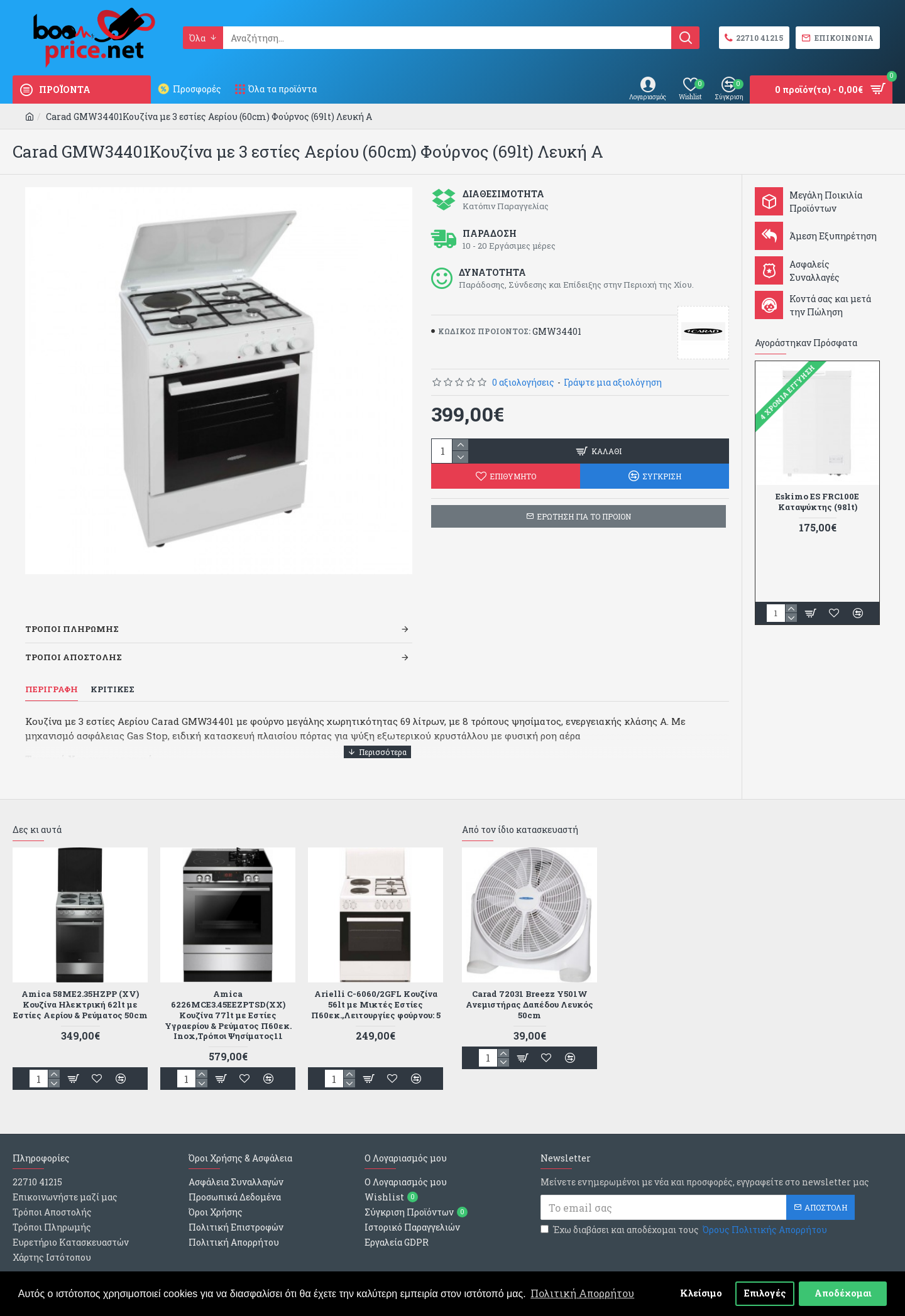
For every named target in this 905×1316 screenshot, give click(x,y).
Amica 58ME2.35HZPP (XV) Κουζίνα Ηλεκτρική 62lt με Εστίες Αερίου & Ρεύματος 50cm (80, 978)
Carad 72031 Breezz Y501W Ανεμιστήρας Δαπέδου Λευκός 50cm (529, 973)
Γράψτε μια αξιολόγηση (613, 382)
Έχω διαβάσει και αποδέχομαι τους (684, 1198)
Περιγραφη (51, 673)
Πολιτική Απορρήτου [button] (582, 1293)
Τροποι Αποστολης (73, 641)
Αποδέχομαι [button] (843, 1293)
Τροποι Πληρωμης (72, 613)
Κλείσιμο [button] (701, 1293)
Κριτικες (112, 673)
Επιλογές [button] (765, 1293)
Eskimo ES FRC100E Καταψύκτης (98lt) (817, 502)
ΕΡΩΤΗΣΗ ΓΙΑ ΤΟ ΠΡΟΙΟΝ (584, 516)
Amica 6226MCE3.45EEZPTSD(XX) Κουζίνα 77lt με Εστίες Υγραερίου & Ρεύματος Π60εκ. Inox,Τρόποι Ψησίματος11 (228, 983)
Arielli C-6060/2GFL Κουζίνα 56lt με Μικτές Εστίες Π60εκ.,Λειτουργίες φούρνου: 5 (376, 973)
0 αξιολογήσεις (523, 382)
